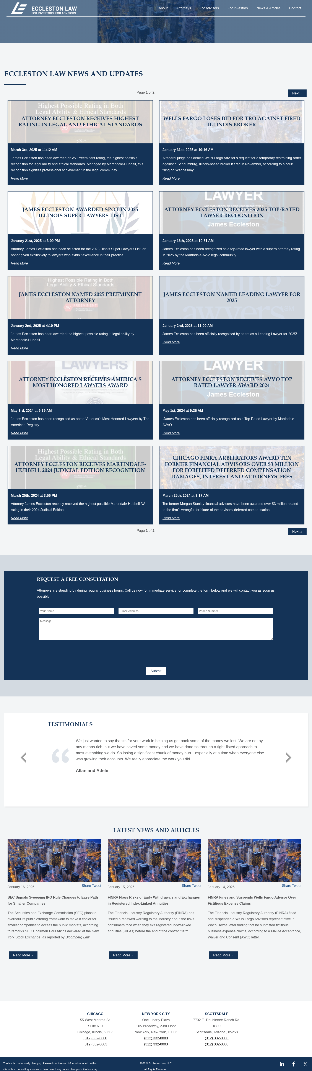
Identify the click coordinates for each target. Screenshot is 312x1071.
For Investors (238, 8)
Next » (297, 93)
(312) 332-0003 (95, 1044)
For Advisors (209, 8)
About (163, 8)
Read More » (23, 955)
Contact (295, 8)
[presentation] (72, 652)
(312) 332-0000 (95, 1038)
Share (86, 886)
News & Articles (269, 8)
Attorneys (183, 8)
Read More (19, 178)
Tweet (96, 886)
